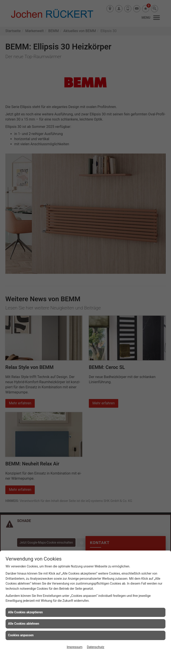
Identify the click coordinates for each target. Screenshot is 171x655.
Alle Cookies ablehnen (23, 623)
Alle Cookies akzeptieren (25, 612)
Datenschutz (95, 647)
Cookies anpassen (21, 635)
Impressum (74, 647)
